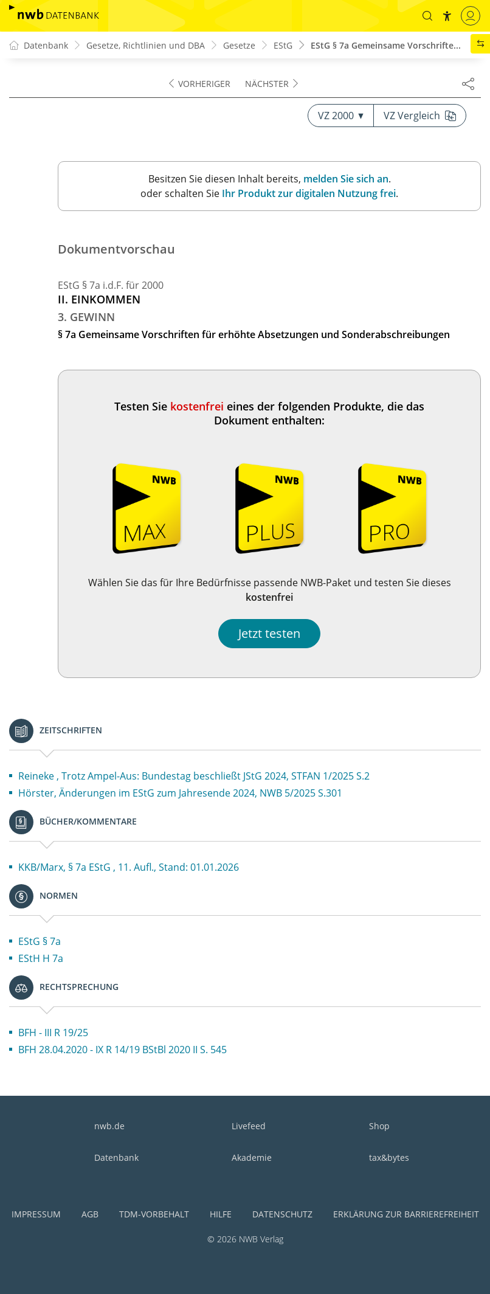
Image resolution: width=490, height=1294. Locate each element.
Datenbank (116, 1157)
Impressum (36, 1214)
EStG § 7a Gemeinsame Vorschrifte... (386, 45)
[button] (427, 16)
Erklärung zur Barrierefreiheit (406, 1214)
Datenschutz (282, 1214)
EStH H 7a (40, 958)
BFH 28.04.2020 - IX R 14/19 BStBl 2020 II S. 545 (122, 1049)
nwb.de (109, 1126)
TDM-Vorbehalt (154, 1214)
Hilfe (221, 1214)
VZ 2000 (341, 115)
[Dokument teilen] (468, 83)
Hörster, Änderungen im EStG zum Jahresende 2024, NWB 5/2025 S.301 (180, 793)
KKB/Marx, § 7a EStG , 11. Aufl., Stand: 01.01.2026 (128, 867)
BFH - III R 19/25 (53, 1032)
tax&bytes (389, 1157)
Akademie (252, 1157)
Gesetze (239, 45)
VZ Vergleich (420, 115)
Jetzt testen (269, 633)
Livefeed (249, 1126)
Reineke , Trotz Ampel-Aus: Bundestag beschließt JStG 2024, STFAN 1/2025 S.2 (194, 776)
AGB (89, 1214)
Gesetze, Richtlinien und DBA (145, 45)
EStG (283, 45)
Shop (379, 1126)
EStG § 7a (39, 941)
